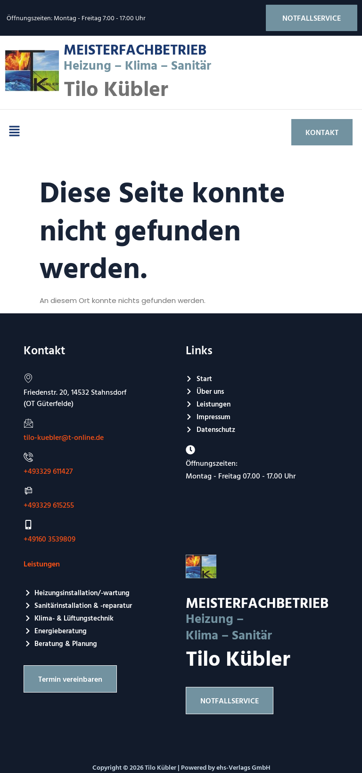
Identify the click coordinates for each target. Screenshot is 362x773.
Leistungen (42, 563)
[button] (14, 132)
